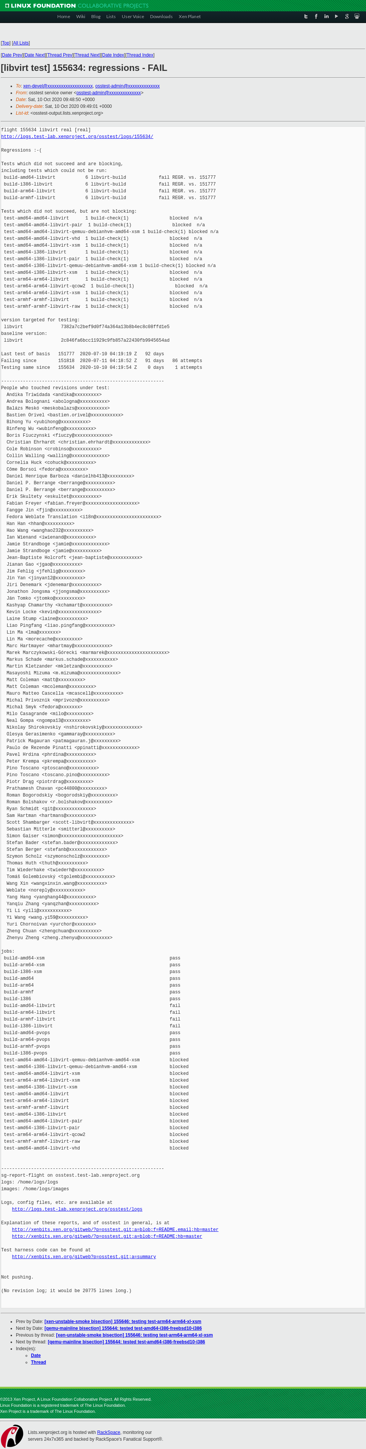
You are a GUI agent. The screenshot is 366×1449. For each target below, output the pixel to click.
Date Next (35, 55)
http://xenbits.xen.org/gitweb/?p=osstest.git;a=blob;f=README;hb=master (107, 1236)
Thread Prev (59, 55)
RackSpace (108, 1432)
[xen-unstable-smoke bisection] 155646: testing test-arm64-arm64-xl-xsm (123, 1321)
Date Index (113, 55)
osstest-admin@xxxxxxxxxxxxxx (127, 86)
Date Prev (12, 55)
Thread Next (87, 55)
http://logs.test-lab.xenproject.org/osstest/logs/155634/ (77, 137)
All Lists (21, 43)
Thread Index (140, 55)
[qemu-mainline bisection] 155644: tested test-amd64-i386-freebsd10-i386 (123, 1328)
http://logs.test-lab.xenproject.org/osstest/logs (77, 1209)
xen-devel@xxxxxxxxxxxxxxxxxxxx (58, 86)
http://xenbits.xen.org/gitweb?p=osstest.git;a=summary (84, 1257)
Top (5, 43)
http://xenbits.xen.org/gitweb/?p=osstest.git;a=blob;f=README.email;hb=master (115, 1229)
